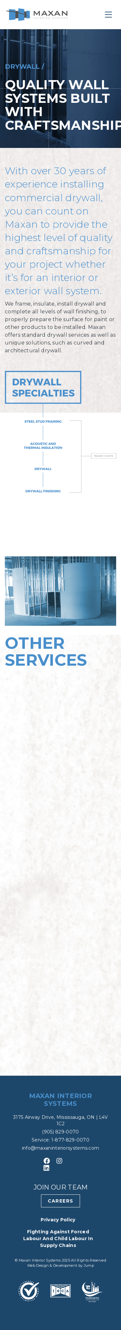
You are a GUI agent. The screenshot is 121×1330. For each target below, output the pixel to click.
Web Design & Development (52, 1265)
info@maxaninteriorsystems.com (60, 1148)
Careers (61, 1201)
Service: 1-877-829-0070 (60, 1140)
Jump (89, 1265)
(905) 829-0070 (60, 1132)
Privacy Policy (58, 1220)
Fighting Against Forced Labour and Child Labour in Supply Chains (58, 1238)
